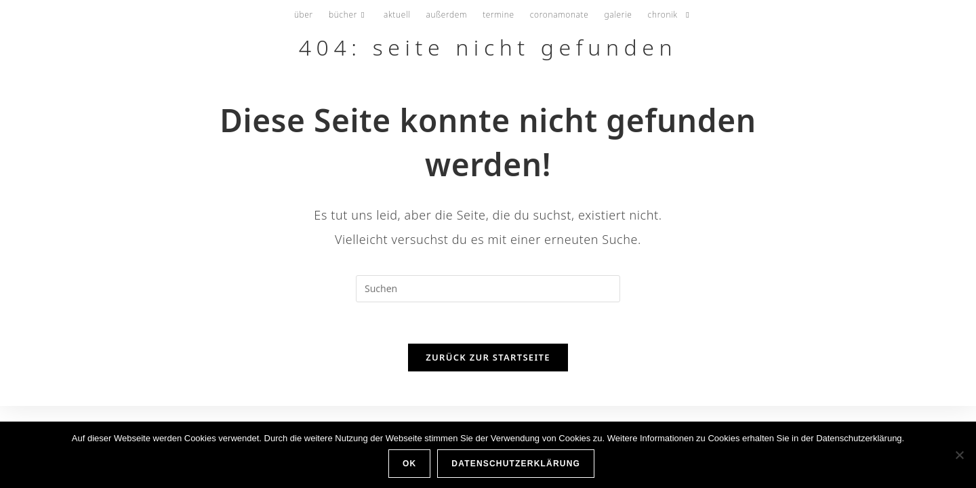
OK (409, 463)
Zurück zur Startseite (488, 357)
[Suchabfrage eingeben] (488, 288)
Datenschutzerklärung (515, 463)
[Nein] (959, 455)
